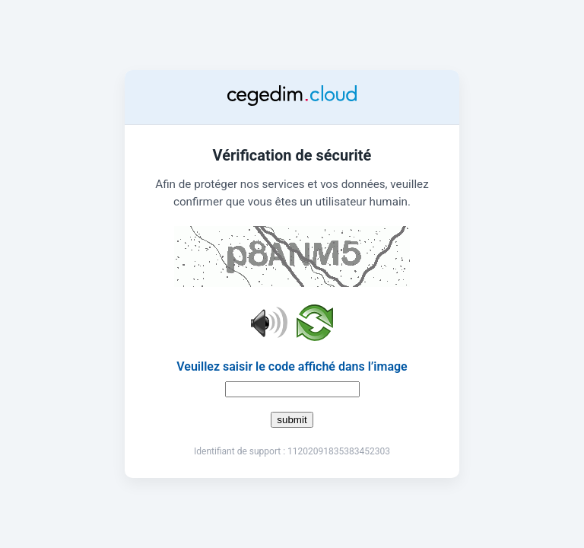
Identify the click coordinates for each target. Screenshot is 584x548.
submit (291, 419)
